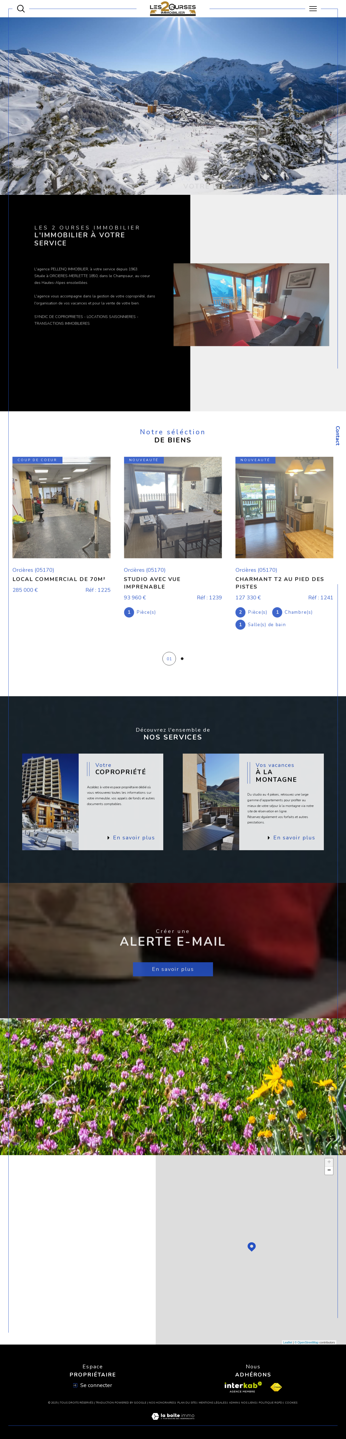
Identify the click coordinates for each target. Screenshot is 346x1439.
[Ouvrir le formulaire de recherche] (21, 9)
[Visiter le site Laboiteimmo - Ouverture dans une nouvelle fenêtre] (173, 1422)
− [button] (329, 1171)
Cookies (291, 1403)
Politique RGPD (270, 1403)
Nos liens (248, 1403)
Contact (337, 435)
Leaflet (287, 1342)
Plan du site (186, 1403)
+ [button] (329, 1162)
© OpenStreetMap (307, 1342)
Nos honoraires (162, 1403)
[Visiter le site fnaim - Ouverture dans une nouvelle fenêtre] (276, 1387)
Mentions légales (212, 1403)
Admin (233, 1403)
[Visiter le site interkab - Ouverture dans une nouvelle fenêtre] (243, 1387)
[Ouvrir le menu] (313, 8)
